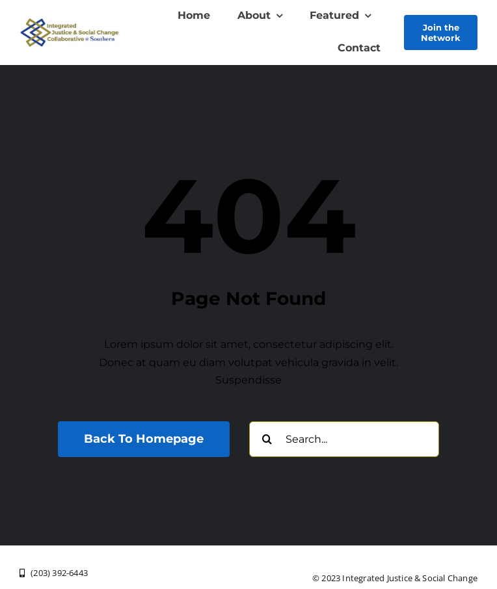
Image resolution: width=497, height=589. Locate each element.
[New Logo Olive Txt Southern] (70, 22)
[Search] (267, 439)
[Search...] (344, 439)
